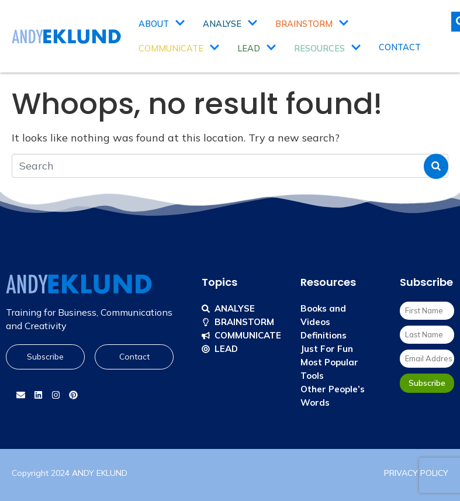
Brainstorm (312, 24)
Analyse (230, 24)
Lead (256, 48)
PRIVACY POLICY (416, 473)
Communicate (179, 48)
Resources (327, 48)
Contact (400, 47)
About (162, 24)
